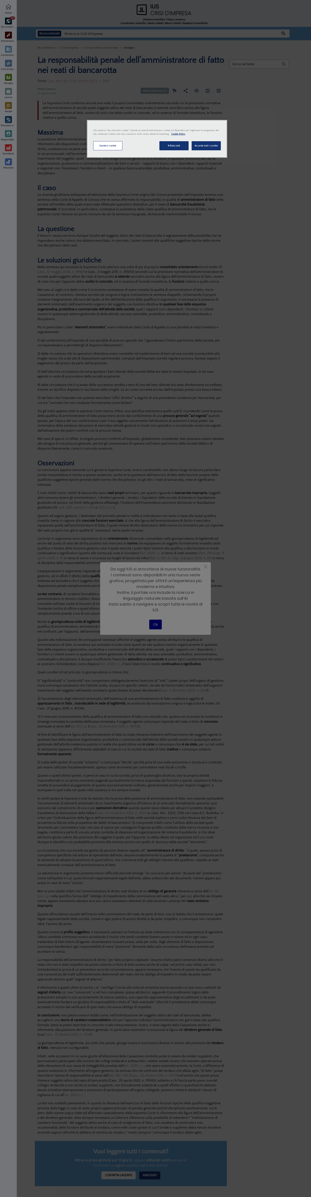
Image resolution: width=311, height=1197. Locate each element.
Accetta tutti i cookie (206, 145)
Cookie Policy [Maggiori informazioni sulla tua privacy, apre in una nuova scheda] (178, 134)
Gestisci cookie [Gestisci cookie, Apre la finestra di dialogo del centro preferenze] (107, 145)
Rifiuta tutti (174, 145)
